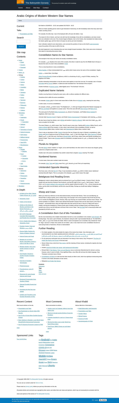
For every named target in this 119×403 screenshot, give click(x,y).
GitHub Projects (82, 316)
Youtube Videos (82, 313)
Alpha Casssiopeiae (73, 117)
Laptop (52, 352)
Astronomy (41, 266)
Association (25, 122)
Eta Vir (55, 171)
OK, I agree (95, 400)
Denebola (57, 138)
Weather (24, 151)
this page (82, 207)
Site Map (36, 8)
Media (22, 90)
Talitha (57, 163)
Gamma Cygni (51, 117)
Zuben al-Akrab (43, 127)
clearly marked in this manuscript (55, 184)
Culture (22, 79)
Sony (50, 362)
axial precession (94, 44)
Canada (22, 149)
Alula (47, 163)
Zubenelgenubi (70, 129)
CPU (48, 347)
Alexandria (25, 158)
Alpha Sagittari (91, 112)
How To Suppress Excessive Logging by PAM (30, 324)
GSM (51, 350)
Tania (50, 163)
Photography (23, 175)
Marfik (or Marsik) (77, 120)
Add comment (42, 274)
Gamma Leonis (54, 86)
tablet (40, 366)
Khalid (22, 62)
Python (49, 359)
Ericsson (42, 350)
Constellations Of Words (48, 256)
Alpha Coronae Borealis (45, 76)
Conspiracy (42, 345)
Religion (22, 107)
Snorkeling (23, 178)
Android (45, 339)
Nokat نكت (21, 72)
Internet (22, 127)
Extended (23, 67)
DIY (51, 347)
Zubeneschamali (43, 129)
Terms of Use (39, 382)
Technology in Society (26, 129)
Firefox (47, 350)
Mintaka (80, 100)
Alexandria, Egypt (24, 198)
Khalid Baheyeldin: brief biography (87, 308)
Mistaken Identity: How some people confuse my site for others (27, 248)
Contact (46, 8)
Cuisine (24, 156)
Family (20, 60)
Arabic (40, 272)
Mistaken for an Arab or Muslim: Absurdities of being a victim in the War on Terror (28, 241)
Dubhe (40, 73)
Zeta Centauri (84, 108)
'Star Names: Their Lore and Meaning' (60, 250)
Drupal (22, 120)
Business (22, 102)
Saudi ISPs (23, 142)
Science (22, 82)
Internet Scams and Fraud (27, 236)
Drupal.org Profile (83, 318)
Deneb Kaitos (67, 136)
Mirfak (62, 120)
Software (22, 124)
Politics (22, 95)
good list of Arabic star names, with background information (62, 247)
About (28, 8)
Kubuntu (47, 353)
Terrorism (22, 100)
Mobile (42, 356)
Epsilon (41, 134)
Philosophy (23, 105)
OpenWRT (43, 359)
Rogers (54, 359)
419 (40, 340)
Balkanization (46, 342)
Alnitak (48, 100)
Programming (24, 140)
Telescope (44, 366)
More (40, 368)
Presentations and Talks (26, 34)
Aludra (80, 152)
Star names (63, 243)
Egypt (22, 154)
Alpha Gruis (94, 108)
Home (20, 8)
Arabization (23, 117)
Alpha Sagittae (43, 70)
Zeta (46, 134)
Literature (23, 92)
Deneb (60, 132)
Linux (21, 115)
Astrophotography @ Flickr (85, 321)
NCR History (23, 134)
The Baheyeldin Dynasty (36, 379)
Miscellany (21, 186)
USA (21, 163)
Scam (45, 362)
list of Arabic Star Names (54, 261)
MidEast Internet (24, 137)
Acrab (66, 63)
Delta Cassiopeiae (60, 112)
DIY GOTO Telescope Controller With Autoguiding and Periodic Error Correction (28, 216)
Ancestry (22, 65)
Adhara (45, 147)
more (18, 327)
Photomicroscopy (25, 183)
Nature (22, 181)
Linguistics (23, 87)
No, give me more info (23, 401)
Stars (40, 270)
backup (41, 342)
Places (20, 147)
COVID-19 (43, 347)
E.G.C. (24, 161)
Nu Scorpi (49, 83)
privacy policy (29, 386)
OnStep (49, 356)
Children (22, 110)
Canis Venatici (95, 216)
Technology (22, 113)
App (51, 340)
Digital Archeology (25, 132)
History (22, 84)
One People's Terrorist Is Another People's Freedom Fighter (27, 255)
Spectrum (55, 362)
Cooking (22, 77)
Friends (21, 70)
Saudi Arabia (23, 166)
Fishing (22, 173)
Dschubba (41, 83)
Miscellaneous (24, 145)
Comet (52, 342)
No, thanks (103, 400)
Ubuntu (51, 365)
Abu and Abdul (45, 108)
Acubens (87, 125)
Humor (22, 97)
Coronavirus (49, 345)
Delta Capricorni (92, 134)
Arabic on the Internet (25, 201)
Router (41, 362)
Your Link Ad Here (21, 339)
